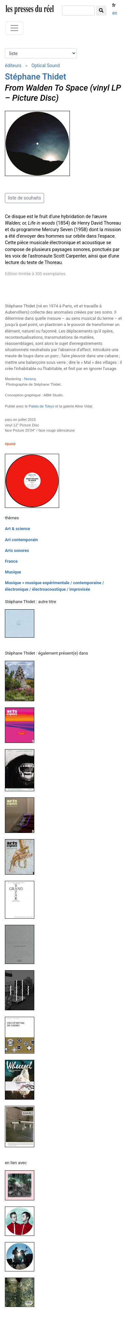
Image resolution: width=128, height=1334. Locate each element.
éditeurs (13, 65)
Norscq (29, 379)
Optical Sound (45, 65)
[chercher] (78, 11)
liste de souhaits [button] (24, 197)
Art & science (17, 528)
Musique (13, 572)
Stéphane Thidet (35, 77)
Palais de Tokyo (41, 406)
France (11, 561)
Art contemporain (21, 539)
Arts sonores (17, 550)
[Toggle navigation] (14, 28)
